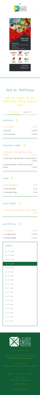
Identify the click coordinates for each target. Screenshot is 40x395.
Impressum (13, 380)
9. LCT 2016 (9, 288)
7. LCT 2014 (9, 296)
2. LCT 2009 (9, 317)
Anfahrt (10, 374)
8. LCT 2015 (9, 292)
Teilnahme (20, 374)
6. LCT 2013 (9, 300)
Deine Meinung (21, 377)
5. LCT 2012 (9, 304)
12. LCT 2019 (9, 276)
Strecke (30, 374)
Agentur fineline (22, 389)
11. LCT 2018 (9, 280)
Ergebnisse (14, 112)
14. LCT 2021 (9, 268)
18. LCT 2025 (9, 251)
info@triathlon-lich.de (26, 358)
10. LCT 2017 (9, 284)
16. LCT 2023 (9, 259)
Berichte (27, 112)
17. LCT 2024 (9, 255)
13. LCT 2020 (9, 272)
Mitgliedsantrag (21, 384)
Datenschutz (26, 380)
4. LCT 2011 (9, 309)
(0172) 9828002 (12, 358)
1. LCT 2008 (9, 321)
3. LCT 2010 (9, 313)
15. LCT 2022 (9, 264)
